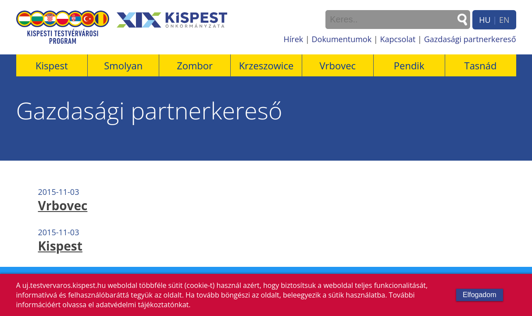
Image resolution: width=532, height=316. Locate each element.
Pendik (409, 65)
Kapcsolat (397, 39)
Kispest (52, 65)
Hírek (293, 39)
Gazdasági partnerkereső (470, 39)
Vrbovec (337, 65)
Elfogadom (479, 294)
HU (484, 19)
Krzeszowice (266, 65)
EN (504, 19)
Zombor (195, 65)
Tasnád (480, 65)
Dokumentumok (342, 39)
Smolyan (123, 65)
